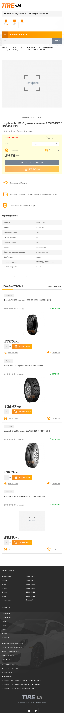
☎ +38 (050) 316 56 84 (38, 14)
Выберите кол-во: (11, 144)
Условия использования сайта (12, 647)
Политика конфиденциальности (12, 643)
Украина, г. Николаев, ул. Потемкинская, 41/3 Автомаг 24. (22, 680)
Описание (6, 277)
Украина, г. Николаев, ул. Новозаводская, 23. (18, 688)
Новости (4, 634)
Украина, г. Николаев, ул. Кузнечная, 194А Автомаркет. (21, 684)
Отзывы (29, 277)
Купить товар (22, 346)
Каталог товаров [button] (15, 34)
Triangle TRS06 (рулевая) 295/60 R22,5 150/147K (24, 496)
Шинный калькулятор (9, 655)
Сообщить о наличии (32, 162)
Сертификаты (6, 618)
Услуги (4, 622)
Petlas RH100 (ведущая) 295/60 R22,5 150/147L (24, 365)
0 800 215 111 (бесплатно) (11, 665)
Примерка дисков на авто (10, 651)
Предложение (18, 277)
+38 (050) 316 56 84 (10, 669)
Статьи (4, 630)
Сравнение (5, 25)
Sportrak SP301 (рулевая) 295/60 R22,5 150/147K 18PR (27, 431)
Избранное (14, 25)
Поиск (57, 41)
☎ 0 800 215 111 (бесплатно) (15, 14)
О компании (6, 614)
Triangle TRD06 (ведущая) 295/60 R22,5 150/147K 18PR (27, 300)
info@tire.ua (7, 677)
